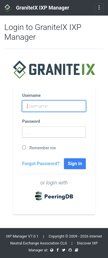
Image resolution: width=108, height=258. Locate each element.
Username (31, 95)
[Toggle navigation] (99, 7)
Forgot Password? (41, 163)
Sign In (75, 163)
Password (31, 121)
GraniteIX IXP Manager (37, 8)
